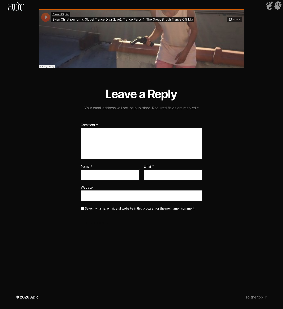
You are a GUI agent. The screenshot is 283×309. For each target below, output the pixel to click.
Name (86, 166)
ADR (34, 297)
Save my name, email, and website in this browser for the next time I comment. (140, 208)
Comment (89, 125)
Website (87, 187)
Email (149, 166)
